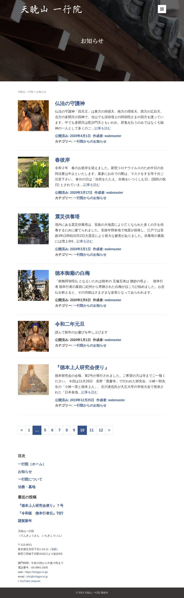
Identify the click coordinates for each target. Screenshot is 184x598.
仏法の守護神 (70, 103)
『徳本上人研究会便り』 (82, 367)
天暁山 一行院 (25, 91)
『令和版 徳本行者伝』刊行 (40, 513)
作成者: (99, 136)
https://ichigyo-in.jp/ (36, 572)
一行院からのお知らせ (89, 141)
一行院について (30, 479)
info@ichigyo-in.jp (37, 576)
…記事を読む (101, 128)
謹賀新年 (25, 521)
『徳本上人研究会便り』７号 (40, 506)
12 (101, 430)
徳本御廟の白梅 (72, 273)
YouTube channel (30, 581)
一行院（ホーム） (32, 464)
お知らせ (25, 472)
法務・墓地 (26, 487)
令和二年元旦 (70, 324)
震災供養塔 (67, 216)
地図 (54, 549)
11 (92, 430)
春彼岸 (62, 160)
